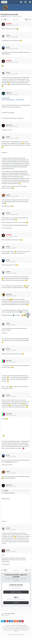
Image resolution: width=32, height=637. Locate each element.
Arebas (4, 16)
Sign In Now (16, 602)
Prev (5, 19)
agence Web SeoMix (15, 628)
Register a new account (16, 592)
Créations (19, 16)
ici (6, 333)
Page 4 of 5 (16, 19)
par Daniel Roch (11, 627)
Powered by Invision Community (16, 634)
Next (27, 19)
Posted (11, 25)
